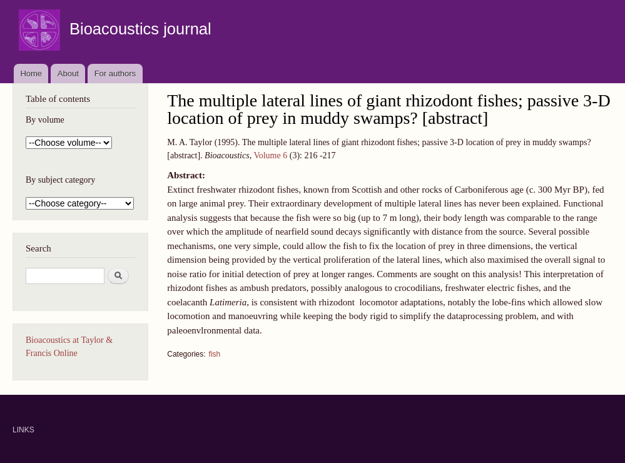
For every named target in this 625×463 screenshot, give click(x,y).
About (68, 73)
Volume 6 (270, 155)
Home (31, 73)
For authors (115, 73)
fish (215, 354)
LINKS (23, 429)
